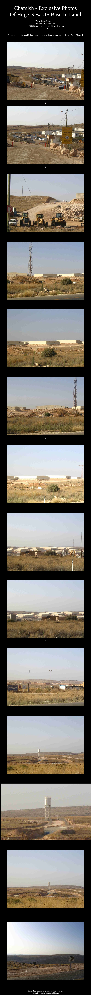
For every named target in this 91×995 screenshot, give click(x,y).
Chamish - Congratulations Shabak (45, 993)
